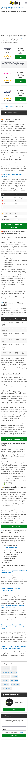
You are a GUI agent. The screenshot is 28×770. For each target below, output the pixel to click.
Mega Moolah (14, 680)
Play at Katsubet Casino (14, 439)
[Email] (14, 729)
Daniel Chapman (9, 106)
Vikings (14, 668)
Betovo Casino (18, 702)
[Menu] (26, 3)
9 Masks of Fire (15, 684)
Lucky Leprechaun (6, 688)
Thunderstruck (5, 676)
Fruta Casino (7, 100)
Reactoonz (14, 676)
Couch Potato (5, 684)
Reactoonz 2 (5, 680)
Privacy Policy (20, 732)
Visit (14, 709)
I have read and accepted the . (14, 732)
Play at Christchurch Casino (14, 226)
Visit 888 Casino (14, 526)
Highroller (7, 58)
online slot (22, 39)
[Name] (14, 725)
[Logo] (14, 3)
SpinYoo (7, 82)
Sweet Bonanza (6, 668)
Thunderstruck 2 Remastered (9, 672)
